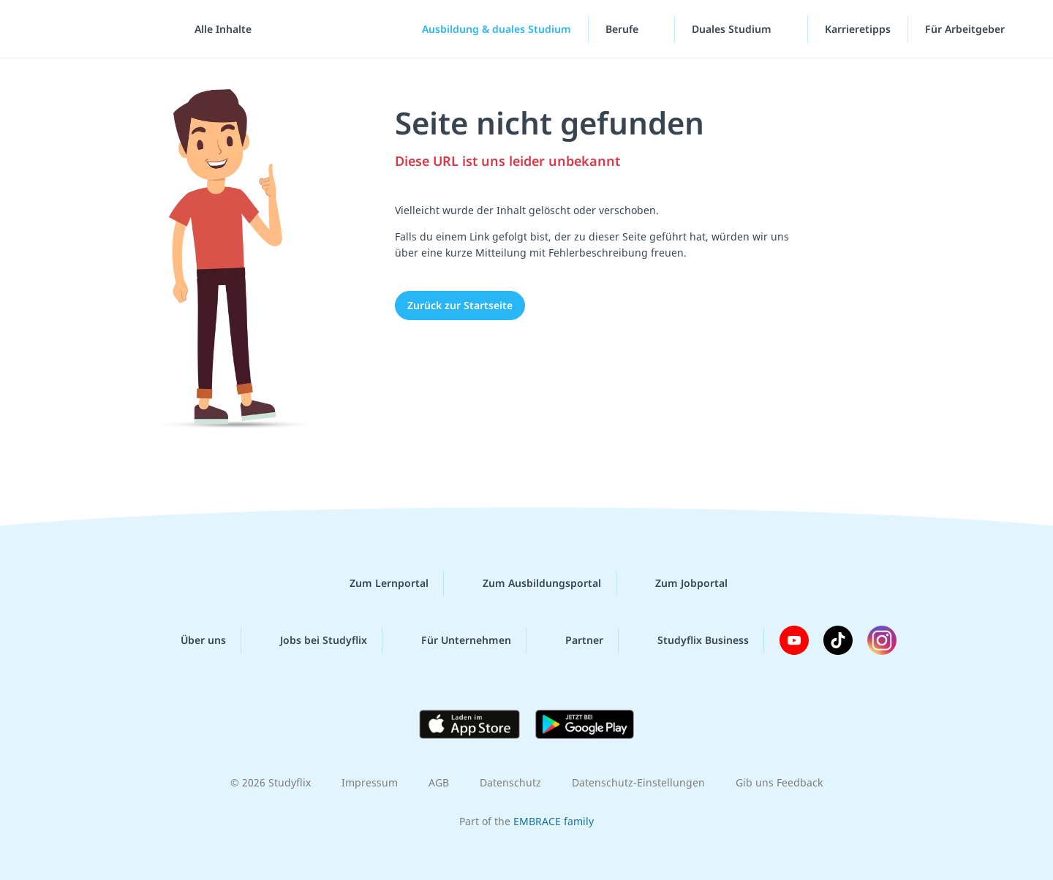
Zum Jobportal (680, 583)
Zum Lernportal (377, 583)
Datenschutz (510, 782)
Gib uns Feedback (779, 782)
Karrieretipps (858, 29)
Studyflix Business (691, 640)
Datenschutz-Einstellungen (638, 782)
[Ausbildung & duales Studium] (484, 29)
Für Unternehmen (454, 640)
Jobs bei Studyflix (312, 640)
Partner (572, 640)
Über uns (191, 640)
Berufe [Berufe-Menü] (623, 29)
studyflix (97, 29)
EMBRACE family (553, 821)
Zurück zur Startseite (460, 305)
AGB (439, 782)
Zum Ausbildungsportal (530, 583)
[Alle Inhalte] (218, 29)
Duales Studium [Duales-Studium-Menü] (733, 29)
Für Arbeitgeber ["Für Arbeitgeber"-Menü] (966, 29)
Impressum (369, 782)
